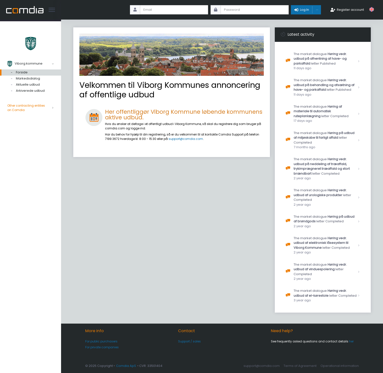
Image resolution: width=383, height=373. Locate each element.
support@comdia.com (186, 139)
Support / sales (189, 341)
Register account (350, 9)
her (351, 341)
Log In (304, 9)
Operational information (339, 365)
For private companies (102, 347)
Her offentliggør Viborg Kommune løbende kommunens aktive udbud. (183, 114)
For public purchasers (101, 341)
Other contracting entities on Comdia (30, 107)
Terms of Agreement (300, 365)
